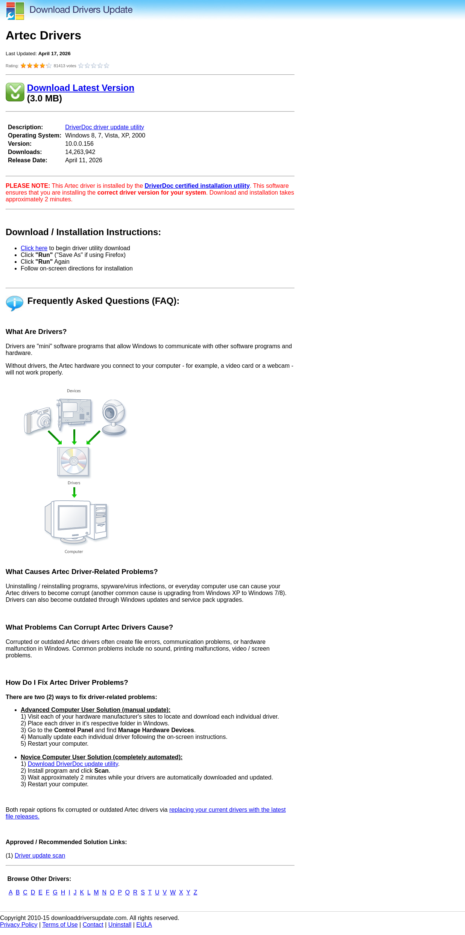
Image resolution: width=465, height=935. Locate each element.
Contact (93, 924)
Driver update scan (40, 855)
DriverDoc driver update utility (104, 127)
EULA (144, 924)
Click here (34, 248)
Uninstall (119, 924)
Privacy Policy (19, 924)
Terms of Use (60, 924)
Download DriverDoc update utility (73, 764)
